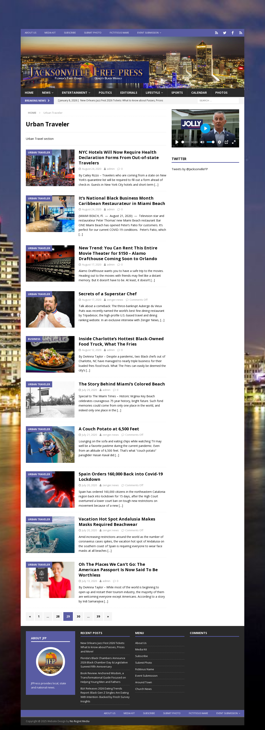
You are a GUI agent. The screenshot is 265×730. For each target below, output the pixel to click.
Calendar (199, 92)
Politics (105, 92)
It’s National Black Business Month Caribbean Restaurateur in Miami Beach (122, 200)
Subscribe (70, 32)
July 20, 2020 (89, 485)
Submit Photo (92, 32)
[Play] (177, 141)
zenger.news (115, 299)
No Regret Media (79, 721)
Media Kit (50, 32)
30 (78, 616)
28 (57, 616)
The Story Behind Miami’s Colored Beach (122, 383)
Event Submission (148, 32)
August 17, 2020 (91, 264)
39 (98, 616)
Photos (221, 92)
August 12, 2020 (91, 349)
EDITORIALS (128, 92)
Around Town (143, 682)
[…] (156, 184)
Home (29, 92)
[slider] (185, 142)
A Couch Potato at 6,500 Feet (109, 428)
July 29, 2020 (89, 389)
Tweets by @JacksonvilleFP (190, 169)
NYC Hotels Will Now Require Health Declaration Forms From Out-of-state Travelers (119, 157)
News (46, 92)
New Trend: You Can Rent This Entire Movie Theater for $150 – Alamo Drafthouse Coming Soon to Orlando (118, 253)
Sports (177, 92)
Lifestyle (153, 92)
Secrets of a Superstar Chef (108, 293)
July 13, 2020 (89, 580)
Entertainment (74, 92)
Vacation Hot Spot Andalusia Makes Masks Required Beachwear (117, 521)
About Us (30, 32)
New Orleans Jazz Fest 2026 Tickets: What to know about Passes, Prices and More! (103, 647)
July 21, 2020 (89, 434)
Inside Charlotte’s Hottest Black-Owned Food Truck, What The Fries (121, 340)
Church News (143, 688)
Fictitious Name (119, 32)
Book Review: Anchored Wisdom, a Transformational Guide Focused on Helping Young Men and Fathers (103, 677)
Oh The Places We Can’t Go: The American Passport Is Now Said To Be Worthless (118, 569)
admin (111, 168)
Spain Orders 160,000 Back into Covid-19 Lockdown (121, 476)
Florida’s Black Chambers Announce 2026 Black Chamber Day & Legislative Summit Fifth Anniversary (104, 662)
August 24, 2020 (91, 168)
